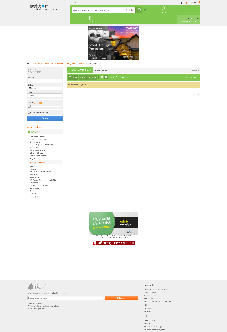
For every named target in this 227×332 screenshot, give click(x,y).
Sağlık (32, 149)
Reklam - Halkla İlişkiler (39, 129)
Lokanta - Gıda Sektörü (39, 176)
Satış (32, 181)
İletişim (102, 325)
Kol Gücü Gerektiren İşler (40, 162)
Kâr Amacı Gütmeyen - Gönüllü (43, 170)
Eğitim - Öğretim (36, 143)
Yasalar (33, 159)
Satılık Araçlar (90, 285)
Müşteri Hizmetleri (37, 140)
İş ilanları (194, 61)
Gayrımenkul (35, 173)
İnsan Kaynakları (37, 153)
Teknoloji (33, 184)
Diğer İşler (34, 187)
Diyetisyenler (35, 132)
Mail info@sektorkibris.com (116, 325)
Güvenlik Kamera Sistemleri (96, 279)
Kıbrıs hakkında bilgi (133, 285)
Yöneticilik (34, 138)
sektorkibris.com (91, 325)
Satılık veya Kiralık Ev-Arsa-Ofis (97, 291)
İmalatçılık (34, 165)
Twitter (169, 285)
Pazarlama (34, 168)
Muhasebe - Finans (38, 127)
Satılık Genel (90, 282)
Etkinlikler (89, 297)
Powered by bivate (136, 325)
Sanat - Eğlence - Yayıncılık (41, 135)
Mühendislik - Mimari (38, 146)
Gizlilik (127, 282)
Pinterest (170, 282)
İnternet (33, 157)
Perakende (34, 179)
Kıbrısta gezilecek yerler (134, 288)
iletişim (73, 2)
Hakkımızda (129, 279)
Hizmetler (89, 288)
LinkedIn (170, 291)
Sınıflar (88, 294)
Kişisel (87, 300)
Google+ (170, 288)
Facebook (170, 279)
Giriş (185, 2)
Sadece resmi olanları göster (40, 103)
